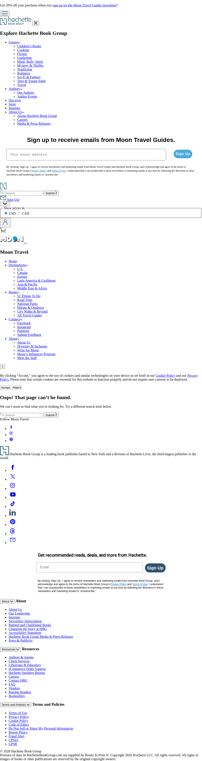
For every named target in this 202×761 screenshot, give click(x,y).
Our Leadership (19, 613)
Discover (15, 100)
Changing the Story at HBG (28, 629)
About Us (16, 112)
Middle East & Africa (32, 288)
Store (12, 104)
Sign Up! (10, 199)
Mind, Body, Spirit (30, 61)
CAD (23, 213)
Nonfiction (24, 69)
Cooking (23, 50)
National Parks (27, 304)
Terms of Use (18, 713)
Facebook (24, 323)
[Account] (5, 223)
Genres (15, 42)
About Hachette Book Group (37, 116)
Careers (22, 119)
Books (14, 292)
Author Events (27, 96)
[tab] (101, 366)
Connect (15, 319)
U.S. (20, 269)
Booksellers (17, 696)
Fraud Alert (16, 736)
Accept (5, 387)
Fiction (22, 54)
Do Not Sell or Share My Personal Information (41, 728)
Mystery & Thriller (30, 65)
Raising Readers (20, 692)
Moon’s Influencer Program (36, 354)
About (14, 338)
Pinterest (23, 331)
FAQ (12, 684)
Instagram (24, 327)
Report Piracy (18, 732)
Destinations (18, 265)
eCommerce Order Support (27, 669)
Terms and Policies (16, 704)
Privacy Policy (19, 717)
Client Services (19, 661)
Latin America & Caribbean (36, 280)
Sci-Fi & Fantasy (29, 77)
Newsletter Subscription (25, 621)
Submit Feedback (29, 335)
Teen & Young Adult (31, 81)
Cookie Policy (165, 375)
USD (11, 213)
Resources (10, 649)
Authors (15, 89)
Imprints (14, 108)
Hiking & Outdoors (30, 307)
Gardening (24, 58)
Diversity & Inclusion (32, 346)
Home (13, 261)
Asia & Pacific (27, 284)
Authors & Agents (21, 657)
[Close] (2, 366)
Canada (22, 273)
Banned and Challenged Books (30, 625)
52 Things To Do (28, 296)
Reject (17, 387)
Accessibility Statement (25, 633)
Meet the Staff (27, 358)
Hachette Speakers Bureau (27, 673)
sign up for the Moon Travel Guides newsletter (84, 5)
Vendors (14, 688)
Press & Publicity (21, 640)
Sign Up (183, 154)
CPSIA (13, 740)
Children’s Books (29, 46)
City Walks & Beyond (32, 311)
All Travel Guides (29, 315)
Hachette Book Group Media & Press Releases (41, 636)
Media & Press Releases (34, 123)
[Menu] (4, 14)
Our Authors (25, 92)
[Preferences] (5, 204)
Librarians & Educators (25, 665)
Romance (23, 73)
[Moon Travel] (25, 243)
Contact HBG (18, 680)
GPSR (13, 744)
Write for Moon (28, 350)
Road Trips (24, 300)
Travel (21, 85)
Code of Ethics (19, 724)
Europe (22, 276)
